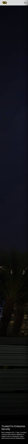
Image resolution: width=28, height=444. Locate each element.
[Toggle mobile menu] (25, 3)
